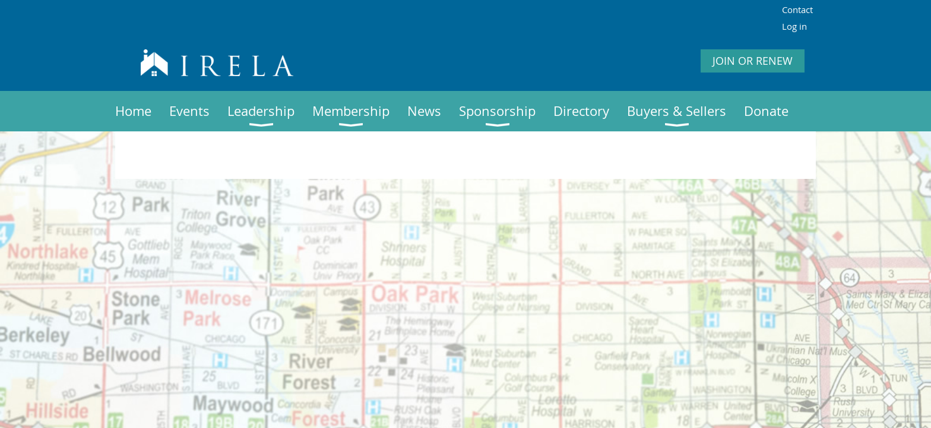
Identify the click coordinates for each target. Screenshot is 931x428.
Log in (794, 26)
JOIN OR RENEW (752, 61)
